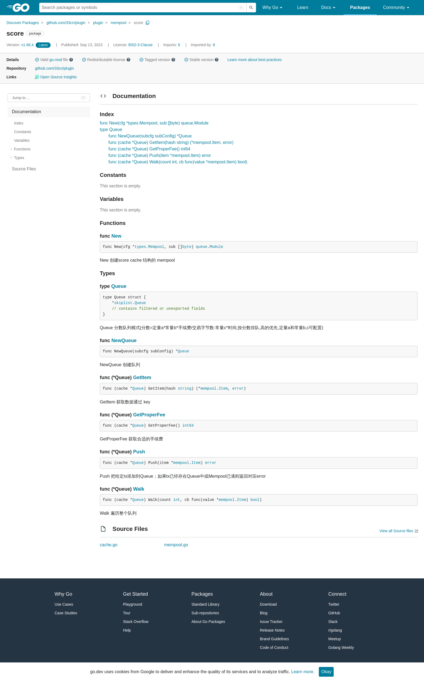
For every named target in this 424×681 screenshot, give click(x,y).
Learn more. (302, 671)
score (138, 23)
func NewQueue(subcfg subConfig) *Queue (150, 136)
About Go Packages (208, 621)
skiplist (123, 303)
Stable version (201, 60)
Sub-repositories (205, 613)
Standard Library (205, 604)
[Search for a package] (143, 7)
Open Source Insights (56, 77)
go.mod (55, 60)
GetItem (142, 377)
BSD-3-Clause (140, 45)
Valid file (54, 60)
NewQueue (124, 340)
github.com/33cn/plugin (66, 23)
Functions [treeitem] (22, 149)
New (116, 236)
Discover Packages (22, 23)
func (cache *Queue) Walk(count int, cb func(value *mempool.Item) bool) (177, 162)
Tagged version (157, 60)
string (184, 388)
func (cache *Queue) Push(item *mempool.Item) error (159, 155)
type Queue (111, 129)
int (176, 500)
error (238, 388)
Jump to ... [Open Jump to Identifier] (21, 98)
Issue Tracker (271, 621)
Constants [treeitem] (22, 132)
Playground (132, 604)
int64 (188, 425)
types (140, 247)
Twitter (333, 604)
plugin (98, 23)
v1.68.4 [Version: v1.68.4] (20, 45)
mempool (118, 23)
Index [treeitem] (18, 123)
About (266, 594)
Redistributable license (106, 60)
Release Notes (272, 630)
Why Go (273, 8)
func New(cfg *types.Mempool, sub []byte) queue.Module (154, 123)
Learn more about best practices (254, 60)
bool (255, 500)
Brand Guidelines (274, 639)
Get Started (135, 594)
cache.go (108, 544)
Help (127, 630)
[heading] (22, 7)
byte (186, 247)
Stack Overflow (135, 621)
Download (268, 604)
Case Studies (66, 613)
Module (216, 247)
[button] (37, 60)
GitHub (334, 613)
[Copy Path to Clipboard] (147, 22)
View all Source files (396, 531)
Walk (138, 489)
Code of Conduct (274, 647)
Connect (337, 594)
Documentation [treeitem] (26, 111)
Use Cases (64, 604)
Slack (332, 621)
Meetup (334, 639)
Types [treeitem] (19, 158)
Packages (360, 7)
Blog (263, 613)
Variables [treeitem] (21, 140)
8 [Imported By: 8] (203, 45)
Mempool (156, 247)
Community (397, 8)
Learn (302, 7)
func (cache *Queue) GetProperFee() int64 (149, 149)
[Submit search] (251, 7)
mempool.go (176, 544)
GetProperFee (149, 414)
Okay (326, 671)
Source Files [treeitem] (24, 169)
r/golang (335, 630)
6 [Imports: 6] (172, 45)
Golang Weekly (341, 647)
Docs (329, 8)
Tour (126, 613)
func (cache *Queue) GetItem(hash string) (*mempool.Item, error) (170, 142)
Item (223, 388)
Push (139, 451)
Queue (118, 286)
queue (201, 247)
